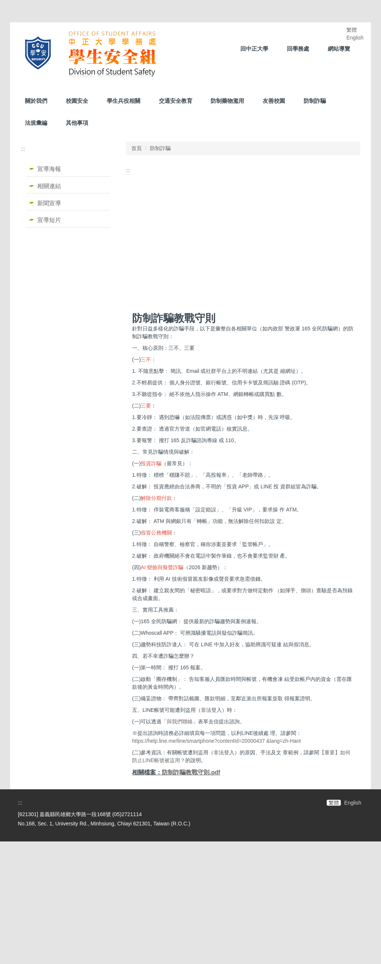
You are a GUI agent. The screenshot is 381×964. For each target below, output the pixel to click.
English (355, 38)
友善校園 (274, 101)
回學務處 (298, 48)
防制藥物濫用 (227, 101)
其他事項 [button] (77, 123)
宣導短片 (49, 219)
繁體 (351, 30)
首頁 (136, 148)
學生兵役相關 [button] (123, 101)
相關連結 (49, 186)
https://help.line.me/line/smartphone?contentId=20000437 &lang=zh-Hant (216, 863)
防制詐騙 (315, 101)
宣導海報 (49, 168)
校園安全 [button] (77, 101)
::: (23, 149)
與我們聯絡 (180, 844)
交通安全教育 (175, 101)
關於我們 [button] (36, 101)
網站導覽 (339, 48)
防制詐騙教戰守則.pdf (191, 895)
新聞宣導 (49, 203)
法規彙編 (36, 123)
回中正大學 (254, 48)
